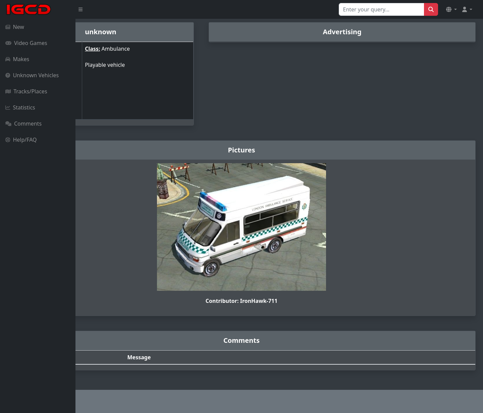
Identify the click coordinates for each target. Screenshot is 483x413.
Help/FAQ (21, 139)
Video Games (26, 43)
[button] (451, 9)
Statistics (20, 107)
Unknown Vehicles (32, 75)
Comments (23, 123)
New (14, 27)
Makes (17, 59)
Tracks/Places (26, 91)
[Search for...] (381, 9)
